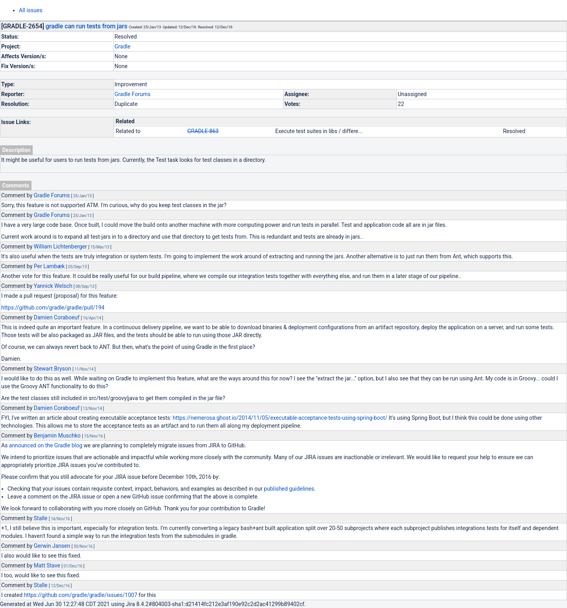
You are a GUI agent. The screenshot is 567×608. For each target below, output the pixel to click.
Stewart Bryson (52, 368)
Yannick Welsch (53, 286)
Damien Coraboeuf (57, 317)
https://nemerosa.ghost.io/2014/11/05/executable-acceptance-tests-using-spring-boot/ (280, 418)
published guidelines (289, 489)
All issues (31, 10)
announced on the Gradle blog (45, 445)
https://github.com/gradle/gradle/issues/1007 (80, 595)
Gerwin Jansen (52, 546)
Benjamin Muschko (57, 435)
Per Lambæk (49, 266)
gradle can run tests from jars (86, 26)
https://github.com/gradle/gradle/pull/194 (52, 307)
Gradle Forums (132, 94)
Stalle (41, 518)
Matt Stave (47, 565)
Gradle (122, 46)
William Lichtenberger (60, 246)
